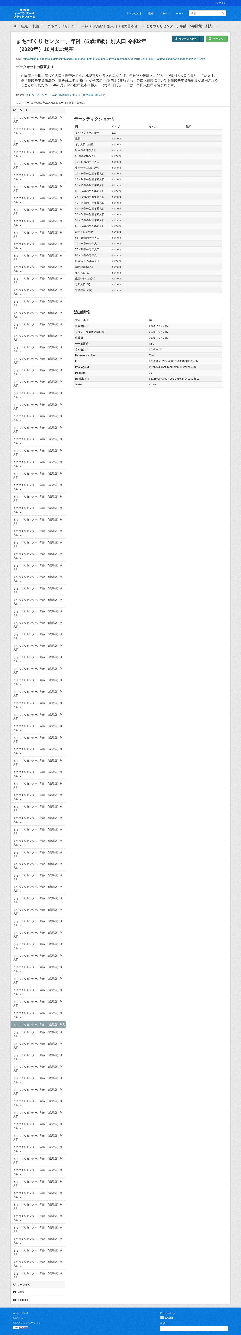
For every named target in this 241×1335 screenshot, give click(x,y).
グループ (164, 13)
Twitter (18, 1292)
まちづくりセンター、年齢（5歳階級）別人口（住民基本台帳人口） (66, 95)
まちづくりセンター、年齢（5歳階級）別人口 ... (182, 26)
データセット (134, 13)
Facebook (20, 1299)
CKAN (166, 1317)
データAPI (216, 38)
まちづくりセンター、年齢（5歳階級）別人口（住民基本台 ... (94, 26)
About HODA (20, 1313)
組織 (150, 13)
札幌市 (38, 26)
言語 (162, 1323)
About (179, 13)
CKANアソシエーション (27, 1322)
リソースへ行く (186, 38)
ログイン (221, 3)
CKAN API (19, 1317)
